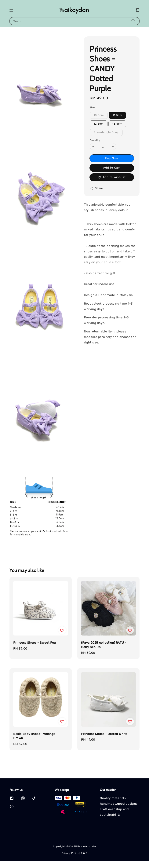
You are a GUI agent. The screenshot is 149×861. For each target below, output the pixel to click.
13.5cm (117, 123)
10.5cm (99, 115)
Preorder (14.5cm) (106, 132)
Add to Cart (112, 167)
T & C (84, 853)
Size (92, 107)
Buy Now (111, 158)
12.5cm (99, 123)
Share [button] (96, 188)
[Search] (133, 21)
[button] (11, 9)
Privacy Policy (70, 853)
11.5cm (117, 115)
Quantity (95, 140)
